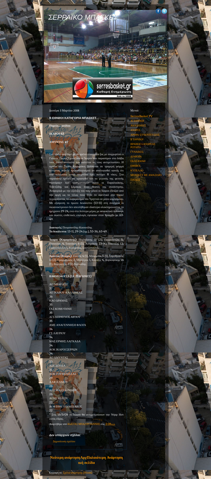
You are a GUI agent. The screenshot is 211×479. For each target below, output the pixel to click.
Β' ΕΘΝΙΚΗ (136, 139)
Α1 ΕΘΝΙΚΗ (137, 120)
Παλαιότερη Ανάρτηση (105, 457)
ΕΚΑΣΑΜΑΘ (137, 161)
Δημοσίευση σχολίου (64, 441)
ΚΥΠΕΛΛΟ (136, 170)
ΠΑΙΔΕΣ (135, 179)
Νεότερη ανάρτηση (65, 457)
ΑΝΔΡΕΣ (135, 130)
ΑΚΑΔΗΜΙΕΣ (138, 125)
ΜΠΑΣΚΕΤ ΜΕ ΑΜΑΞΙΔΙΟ (146, 175)
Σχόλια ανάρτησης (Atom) (77, 472)
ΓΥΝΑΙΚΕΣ (137, 151)
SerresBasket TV (141, 116)
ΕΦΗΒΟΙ (135, 165)
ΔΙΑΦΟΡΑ (136, 156)
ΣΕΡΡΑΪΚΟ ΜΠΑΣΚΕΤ (83, 17)
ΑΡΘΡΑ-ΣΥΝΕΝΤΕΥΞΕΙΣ (145, 134)
